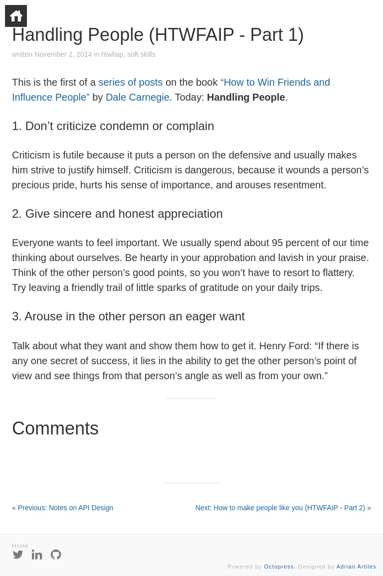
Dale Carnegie (138, 97)
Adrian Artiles (357, 567)
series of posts (130, 82)
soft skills (141, 54)
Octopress (279, 567)
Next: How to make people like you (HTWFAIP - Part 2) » (283, 508)
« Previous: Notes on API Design (62, 508)
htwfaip (112, 54)
